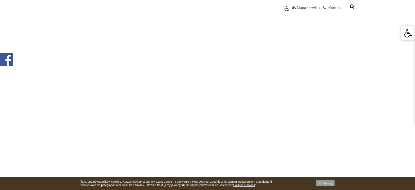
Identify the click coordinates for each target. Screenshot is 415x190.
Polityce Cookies (244, 185)
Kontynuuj (325, 183)
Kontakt (332, 7)
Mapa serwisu (306, 7)
